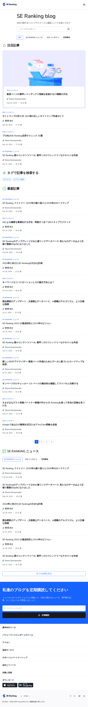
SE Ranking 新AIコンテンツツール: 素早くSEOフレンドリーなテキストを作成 (40, 155)
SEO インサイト (53, 37)
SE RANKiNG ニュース (34, 37)
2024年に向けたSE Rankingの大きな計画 (22, 263)
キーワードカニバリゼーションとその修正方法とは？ (28, 282)
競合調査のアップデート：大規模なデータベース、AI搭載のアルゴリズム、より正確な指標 (43, 303)
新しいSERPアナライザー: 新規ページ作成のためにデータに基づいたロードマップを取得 (43, 363)
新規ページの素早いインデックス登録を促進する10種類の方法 (37, 94)
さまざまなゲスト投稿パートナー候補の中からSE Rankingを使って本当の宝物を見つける (43, 404)
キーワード (7, 179)
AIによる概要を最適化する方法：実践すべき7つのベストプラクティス (36, 222)
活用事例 (66, 37)
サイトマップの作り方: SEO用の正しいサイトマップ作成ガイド (33, 116)
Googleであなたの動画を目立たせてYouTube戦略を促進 (29, 424)
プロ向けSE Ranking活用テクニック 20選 (22, 135)
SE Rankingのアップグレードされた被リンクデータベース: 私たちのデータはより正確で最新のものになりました (43, 243)
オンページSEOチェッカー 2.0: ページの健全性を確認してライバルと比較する (40, 383)
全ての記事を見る (44, 573)
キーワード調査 (19, 179)
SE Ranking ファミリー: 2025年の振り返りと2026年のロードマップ (35, 203)
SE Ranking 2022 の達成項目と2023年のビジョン (26, 323)
